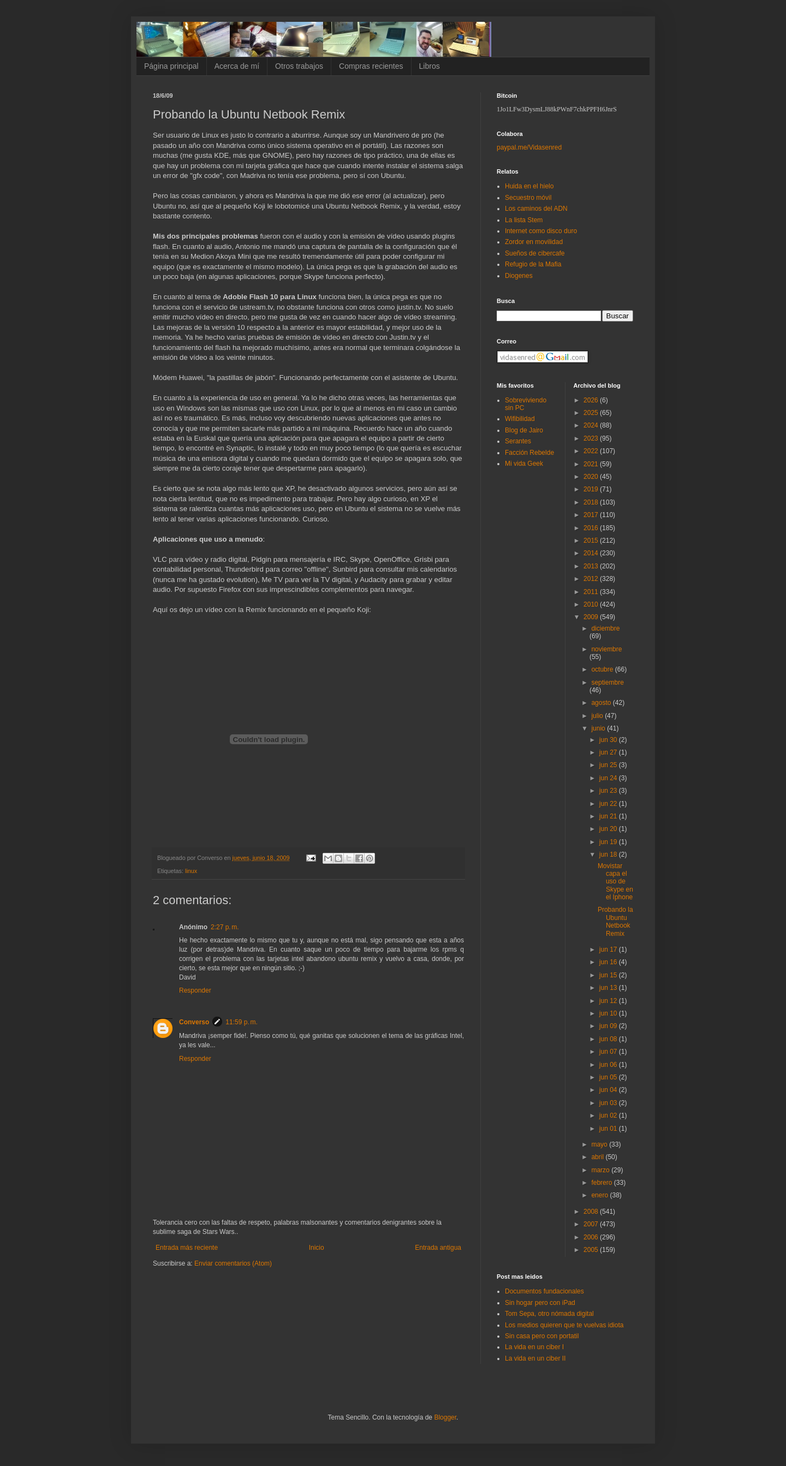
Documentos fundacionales (544, 1291)
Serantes (518, 441)
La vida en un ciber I (534, 1347)
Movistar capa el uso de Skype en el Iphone (615, 881)
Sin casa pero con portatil (542, 1336)
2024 (591, 425)
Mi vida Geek (524, 463)
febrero (602, 1182)
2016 (591, 528)
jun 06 (609, 1065)
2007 (591, 1224)
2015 (591, 540)
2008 (591, 1211)
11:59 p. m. (241, 1022)
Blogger (445, 1417)
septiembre (607, 682)
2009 (591, 617)
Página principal (171, 66)
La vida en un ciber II (535, 1358)
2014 (591, 553)
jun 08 (609, 1039)
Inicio (316, 1247)
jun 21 (609, 816)
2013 (591, 566)
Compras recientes (371, 66)
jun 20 (609, 829)
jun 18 (609, 854)
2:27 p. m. (225, 927)
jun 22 (609, 804)
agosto (601, 703)
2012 (591, 579)
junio (599, 728)
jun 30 (609, 740)
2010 (591, 604)
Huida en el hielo (529, 186)
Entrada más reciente (187, 1247)
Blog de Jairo (524, 430)
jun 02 (609, 1115)
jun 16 (609, 962)
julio (598, 716)
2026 (591, 400)
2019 (591, 489)
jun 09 (609, 1026)
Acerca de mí (237, 66)
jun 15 (609, 975)
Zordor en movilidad (534, 242)
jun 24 (609, 778)
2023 (591, 438)
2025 (591, 413)
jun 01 (609, 1128)
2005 (591, 1250)
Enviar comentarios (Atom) (233, 1263)
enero (600, 1195)
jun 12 (609, 1001)
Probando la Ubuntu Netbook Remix (615, 921)
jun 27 (609, 752)
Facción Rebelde (529, 452)
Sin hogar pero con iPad (540, 1303)
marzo (601, 1170)
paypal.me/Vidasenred (529, 147)
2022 (591, 451)
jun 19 (609, 842)
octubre (603, 669)
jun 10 (609, 1013)
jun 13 (609, 988)
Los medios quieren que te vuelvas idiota (564, 1325)
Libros (429, 66)
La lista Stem (524, 220)
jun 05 (609, 1077)
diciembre (605, 628)
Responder (195, 990)
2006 (591, 1237)
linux (191, 871)
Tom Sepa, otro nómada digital (549, 1313)
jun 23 (609, 790)
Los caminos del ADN (536, 208)
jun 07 (609, 1051)
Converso (194, 1022)
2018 (591, 502)
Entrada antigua (438, 1247)
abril (598, 1157)
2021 (591, 464)
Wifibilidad (520, 419)
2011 (591, 592)
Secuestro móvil (528, 197)
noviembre (606, 649)
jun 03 (609, 1103)
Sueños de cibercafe (534, 253)
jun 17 (609, 949)
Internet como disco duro (541, 231)
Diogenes (519, 276)
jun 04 (609, 1090)
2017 (591, 515)
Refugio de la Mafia (533, 264)
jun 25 (609, 765)
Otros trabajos (299, 66)
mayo (600, 1144)
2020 (591, 476)
